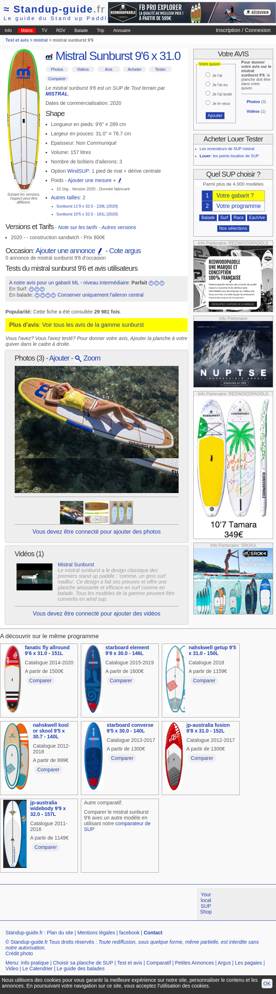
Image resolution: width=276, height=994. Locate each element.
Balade (81, 30)
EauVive (257, 217)
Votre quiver (209, 64)
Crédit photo (19, 953)
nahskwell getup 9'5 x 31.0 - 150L (212, 650)
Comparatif (158, 963)
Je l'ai (217, 75)
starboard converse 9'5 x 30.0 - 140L (130, 728)
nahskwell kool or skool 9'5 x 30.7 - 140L (51, 730)
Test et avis (129, 963)
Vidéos (83, 69)
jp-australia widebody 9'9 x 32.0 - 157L (48, 808)
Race (239, 217)
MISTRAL (57, 94)
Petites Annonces (194, 963)
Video (11, 968)
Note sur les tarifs (77, 227)
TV (44, 30)
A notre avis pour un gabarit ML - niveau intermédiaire (69, 282)
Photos (57, 69)
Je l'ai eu (220, 85)
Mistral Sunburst (76, 564)
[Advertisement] (131, 904)
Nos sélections (233, 228)
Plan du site (60, 932)
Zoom (88, 358)
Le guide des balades (81, 968)
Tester (160, 69)
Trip (100, 30)
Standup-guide (54, 9)
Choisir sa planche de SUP (83, 963)
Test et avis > (19, 40)
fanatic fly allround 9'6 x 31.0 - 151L (47, 650)
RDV (60, 30)
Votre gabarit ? (235, 195)
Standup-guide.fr (24, 932)
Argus (224, 963)
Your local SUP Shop (206, 903)
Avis (108, 69)
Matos (27, 30)
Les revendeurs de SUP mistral (227, 149)
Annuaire (121, 30)
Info (8, 30)
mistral (41, 40)
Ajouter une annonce (70, 251)
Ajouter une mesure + (95, 180)
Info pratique (35, 963)
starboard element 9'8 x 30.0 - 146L (127, 650)
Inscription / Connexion (243, 30)
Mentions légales (96, 932)
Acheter (134, 69)
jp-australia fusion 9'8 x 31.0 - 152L (208, 728)
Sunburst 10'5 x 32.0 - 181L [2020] (87, 214)
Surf (224, 217)
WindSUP (78, 171)
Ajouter (59, 358)
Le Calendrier (37, 968)
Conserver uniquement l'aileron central (100, 295)
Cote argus (125, 251)
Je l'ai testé (222, 94)
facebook (129, 932)
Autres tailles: (66, 197)
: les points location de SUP (229, 156)
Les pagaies (248, 963)
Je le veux (221, 103)
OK (267, 983)
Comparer (57, 78)
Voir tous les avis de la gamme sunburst (93, 325)
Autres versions (119, 227)
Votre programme (238, 206)
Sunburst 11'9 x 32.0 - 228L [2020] (87, 206)
